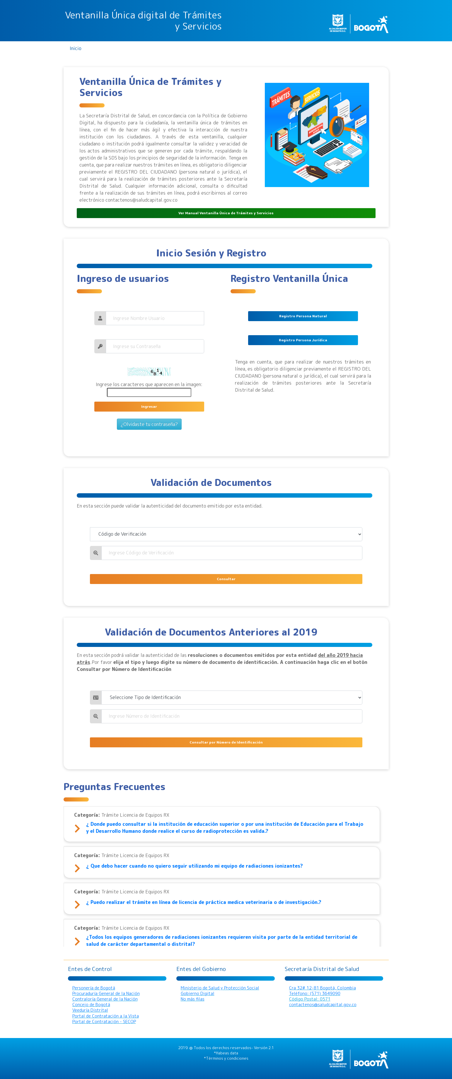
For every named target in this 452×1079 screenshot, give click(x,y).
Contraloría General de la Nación (105, 999)
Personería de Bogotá (93, 988)
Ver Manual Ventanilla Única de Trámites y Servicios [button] (226, 212)
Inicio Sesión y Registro (211, 252)
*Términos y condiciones (226, 1058)
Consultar (226, 578)
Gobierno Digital (197, 993)
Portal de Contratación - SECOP (104, 1022)
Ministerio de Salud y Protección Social (220, 988)
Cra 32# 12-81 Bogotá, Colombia (322, 988)
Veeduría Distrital (90, 1010)
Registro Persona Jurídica (303, 340)
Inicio (75, 48)
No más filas (192, 999)
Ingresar (149, 406)
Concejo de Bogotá (91, 1005)
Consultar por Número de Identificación (226, 742)
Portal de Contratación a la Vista (105, 1016)
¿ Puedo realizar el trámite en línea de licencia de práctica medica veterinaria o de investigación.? (203, 902)
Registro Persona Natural (303, 316)
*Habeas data (226, 1053)
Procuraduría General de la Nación (106, 993)
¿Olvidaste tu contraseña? (149, 424)
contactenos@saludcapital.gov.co (323, 1005)
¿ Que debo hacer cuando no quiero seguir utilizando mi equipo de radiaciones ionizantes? (194, 866)
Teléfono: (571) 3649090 (314, 993)
